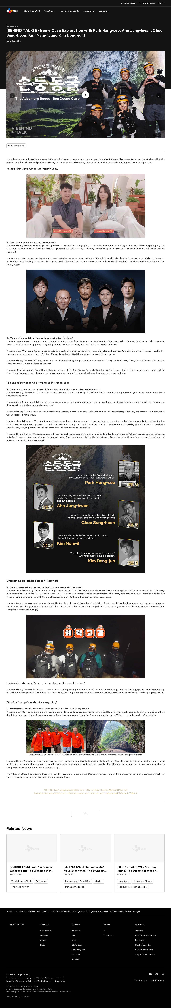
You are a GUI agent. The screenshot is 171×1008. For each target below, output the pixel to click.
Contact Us (10, 975)
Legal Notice (23, 975)
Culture (43, 940)
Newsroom (20, 912)
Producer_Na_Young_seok (132, 887)
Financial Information (144, 950)
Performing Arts (79, 950)
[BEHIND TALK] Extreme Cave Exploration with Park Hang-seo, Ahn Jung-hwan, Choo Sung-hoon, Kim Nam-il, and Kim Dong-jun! (84, 912)
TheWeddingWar (20, 887)
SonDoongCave (16, 146)
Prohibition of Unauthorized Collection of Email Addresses (28, 981)
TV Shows (76, 931)
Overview (139, 931)
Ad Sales (75, 959)
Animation (76, 955)
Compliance (109, 935)
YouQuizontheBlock (21, 881)
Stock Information (143, 945)
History (43, 945)
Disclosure (139, 940)
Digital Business (78, 945)
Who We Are (45, 931)
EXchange (41, 881)
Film (73, 935)
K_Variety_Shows (143, 881)
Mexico (98, 881)
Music (74, 940)
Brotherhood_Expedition (77, 881)
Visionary (44, 935)
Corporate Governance (145, 955)
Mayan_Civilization (75, 887)
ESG (105, 931)
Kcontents (124, 881)
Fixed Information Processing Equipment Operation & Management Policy (34, 978)
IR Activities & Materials (145, 935)
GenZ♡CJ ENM (16, 925)
